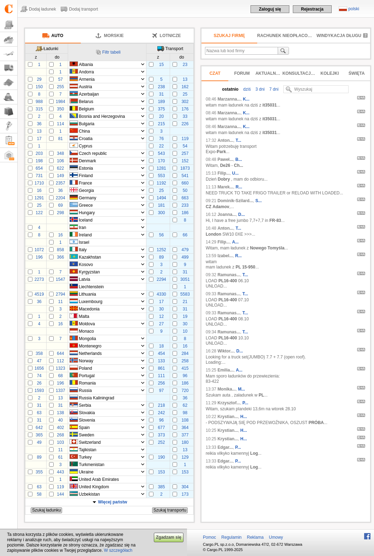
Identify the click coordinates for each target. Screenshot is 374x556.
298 (60, 212)
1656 (39, 368)
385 (161, 486)
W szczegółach (118, 550)
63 (39, 412)
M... (241, 389)
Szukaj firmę (229, 35)
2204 (60, 197)
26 (39, 383)
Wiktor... (225, 351)
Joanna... (226, 214)
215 (161, 123)
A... (235, 242)
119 (184, 138)
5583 (185, 294)
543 (161, 153)
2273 (39, 279)
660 (184, 183)
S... (258, 200)
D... (241, 214)
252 (161, 442)
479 (184, 249)
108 (184, 420)
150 (39, 86)
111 (161, 375)
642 (39, 427)
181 (161, 205)
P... (245, 402)
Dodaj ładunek (42, 9)
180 (184, 442)
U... (235, 173)
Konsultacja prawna (307, 73)
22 (161, 146)
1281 (161, 168)
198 (39, 160)
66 (185, 234)
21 (185, 301)
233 (184, 205)
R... (239, 187)
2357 (60, 183)
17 (39, 138)
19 (185, 316)
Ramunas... (228, 274)
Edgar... (225, 447)
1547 (60, 279)
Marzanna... (228, 99)
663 (184, 197)
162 (184, 86)
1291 (39, 197)
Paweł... (225, 159)
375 (161, 109)
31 (161, 94)
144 (60, 494)
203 (39, 153)
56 (161, 234)
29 (39, 79)
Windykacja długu (338, 35)
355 (39, 472)
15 (161, 64)
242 (161, 412)
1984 (60, 101)
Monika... (226, 389)
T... (238, 140)
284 (184, 353)
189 (161, 101)
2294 (161, 279)
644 (60, 353)
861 (161, 368)
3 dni (259, 89)
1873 (185, 168)
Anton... (225, 140)
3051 (185, 279)
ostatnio (230, 89)
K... (246, 99)
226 (184, 123)
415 (184, 368)
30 (161, 309)
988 (39, 101)
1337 (60, 390)
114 (60, 123)
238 (161, 86)
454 (161, 353)
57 (60, 79)
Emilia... (225, 370)
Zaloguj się (270, 9)
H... (243, 416)
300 (161, 212)
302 (184, 101)
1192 (161, 183)
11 (60, 301)
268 (60, 435)
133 (161, 360)
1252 (161, 249)
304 (184, 486)
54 (185, 146)
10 (185, 331)
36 (39, 123)
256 (161, 383)
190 (161, 457)
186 (184, 212)
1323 (60, 368)
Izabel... (225, 255)
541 (184, 175)
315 (39, 109)
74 (39, 375)
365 (39, 435)
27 (161, 323)
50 (185, 190)
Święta (357, 73)
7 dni (273, 89)
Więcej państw (112, 502)
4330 (161, 294)
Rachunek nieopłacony (285, 35)
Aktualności (270, 73)
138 (60, 412)
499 (184, 257)
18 (161, 346)
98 (185, 412)
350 (60, 109)
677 (161, 427)
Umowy (276, 537)
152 (184, 160)
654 (39, 168)
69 (60, 205)
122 (39, 212)
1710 (39, 183)
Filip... (223, 173)
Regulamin (231, 537)
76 (161, 138)
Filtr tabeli (111, 52)
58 (39, 494)
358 (39, 353)
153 (161, 472)
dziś (246, 89)
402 (60, 427)
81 (60, 138)
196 (39, 257)
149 (60, 175)
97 (161, 390)
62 (185, 405)
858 (60, 249)
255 (60, 86)
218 (161, 405)
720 (184, 390)
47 (39, 360)
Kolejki (329, 73)
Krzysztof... (228, 402)
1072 (39, 249)
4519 (39, 294)
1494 (161, 197)
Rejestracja (312, 9)
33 (185, 116)
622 (60, 168)
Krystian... (227, 416)
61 (60, 457)
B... (238, 159)
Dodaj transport (83, 9)
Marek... (225, 187)
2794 (60, 294)
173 (184, 494)
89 (161, 257)
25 (185, 94)
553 (161, 175)
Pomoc (209, 537)
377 (184, 435)
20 (161, 116)
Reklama (255, 537)
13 (185, 79)
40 (60, 420)
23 (185, 64)
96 (185, 375)
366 (60, 257)
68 (60, 375)
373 (161, 435)
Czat (215, 73)
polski (353, 8)
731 (39, 175)
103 (60, 442)
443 (60, 472)
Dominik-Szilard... (235, 200)
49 (39, 442)
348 (60, 153)
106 (60, 160)
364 (184, 427)
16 (39, 190)
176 (184, 109)
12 (161, 316)
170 (161, 160)
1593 (39, 390)
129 (184, 457)
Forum (242, 73)
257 (184, 153)
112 (60, 360)
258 (184, 360)
